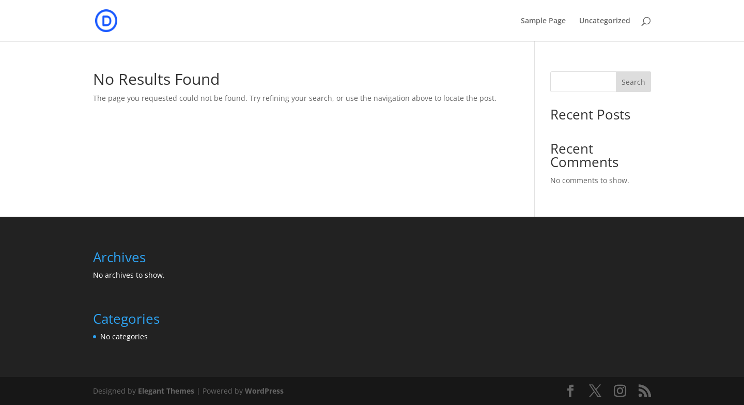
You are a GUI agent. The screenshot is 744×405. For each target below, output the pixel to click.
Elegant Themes (166, 391)
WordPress (264, 391)
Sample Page (543, 21)
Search (633, 82)
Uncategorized (604, 21)
